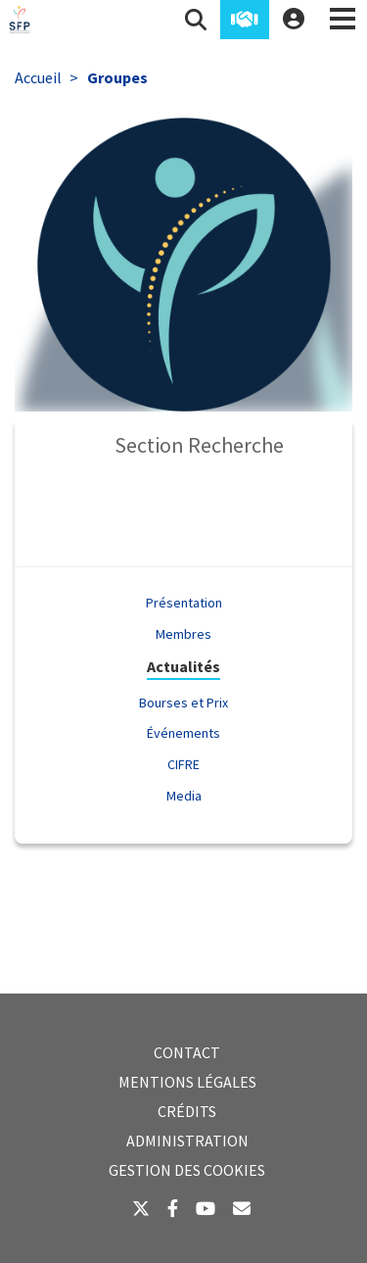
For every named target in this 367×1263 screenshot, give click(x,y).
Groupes (117, 77)
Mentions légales (187, 1082)
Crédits (187, 1111)
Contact (187, 1052)
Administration (187, 1140)
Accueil (38, 77)
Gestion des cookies (187, 1170)
